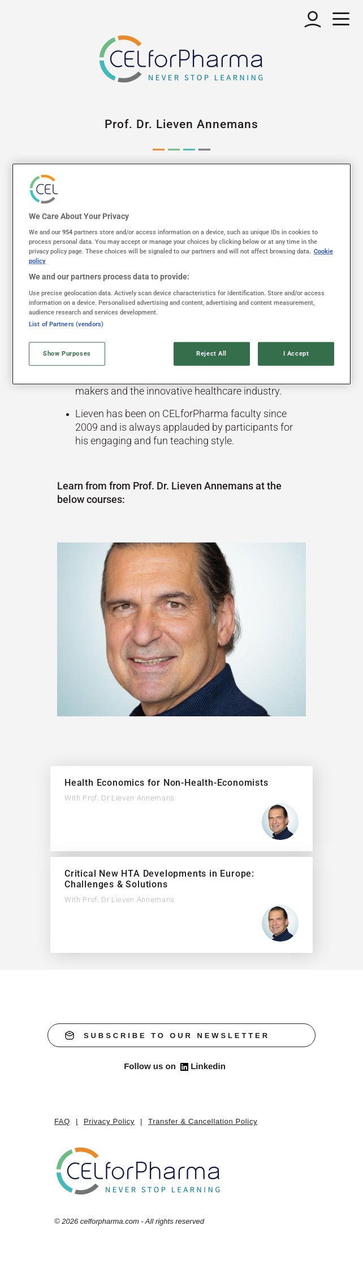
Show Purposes (66, 353)
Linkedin (203, 1066)
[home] (138, 1171)
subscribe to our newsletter (167, 1035)
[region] (181, 274)
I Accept (296, 353)
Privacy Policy (109, 1121)
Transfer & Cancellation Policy (202, 1121)
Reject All (211, 353)
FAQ (62, 1121)
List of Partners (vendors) (66, 324)
